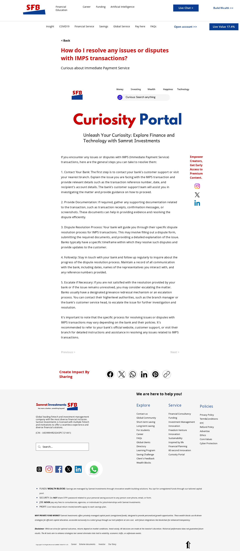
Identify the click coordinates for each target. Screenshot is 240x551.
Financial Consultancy (180, 413)
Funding (173, 417)
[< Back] (72, 40)
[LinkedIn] (144, 374)
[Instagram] (49, 469)
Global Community (146, 417)
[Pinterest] (155, 374)
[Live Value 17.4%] (223, 26)
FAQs (139, 438)
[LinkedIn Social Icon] (78, 469)
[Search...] (62, 446)
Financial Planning (178, 446)
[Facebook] (110, 374)
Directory (141, 446)
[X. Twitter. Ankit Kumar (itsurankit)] (197, 194)
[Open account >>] (185, 26)
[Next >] (170, 352)
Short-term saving (146, 421)
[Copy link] (167, 374)
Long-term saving (146, 425)
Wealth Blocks (144, 462)
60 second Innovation (180, 450)
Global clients (143, 442)
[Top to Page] (188, 545)
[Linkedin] (197, 203)
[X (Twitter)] (121, 374)
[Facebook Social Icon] (58, 469)
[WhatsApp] (133, 374)
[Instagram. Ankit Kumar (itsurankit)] (197, 186)
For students (143, 430)
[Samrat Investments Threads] (39, 469)
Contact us (142, 413)
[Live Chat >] (186, 8)
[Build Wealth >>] (223, 7)
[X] (68, 469)
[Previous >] (72, 352)
